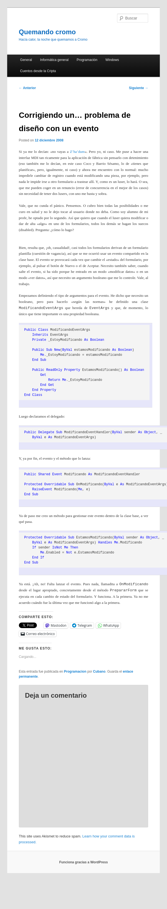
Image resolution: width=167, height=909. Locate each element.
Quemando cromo (47, 32)
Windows (112, 60)
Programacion (75, 671)
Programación (87, 60)
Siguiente (138, 88)
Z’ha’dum (77, 152)
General (26, 60)
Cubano (99, 671)
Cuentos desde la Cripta (38, 71)
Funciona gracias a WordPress (83, 862)
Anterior (27, 88)
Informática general (54, 60)
